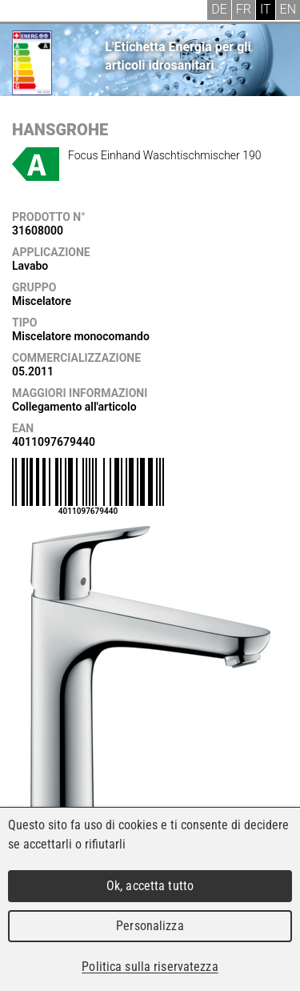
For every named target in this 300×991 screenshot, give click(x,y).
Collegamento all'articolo (74, 406)
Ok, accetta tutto (150, 885)
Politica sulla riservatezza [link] (150, 966)
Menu (24, 12)
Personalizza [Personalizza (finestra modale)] (150, 925)
